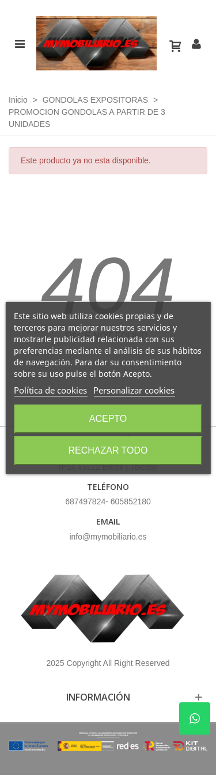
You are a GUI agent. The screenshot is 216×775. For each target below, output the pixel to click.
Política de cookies (50, 390)
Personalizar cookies (134, 390)
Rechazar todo (107, 450)
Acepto (108, 419)
